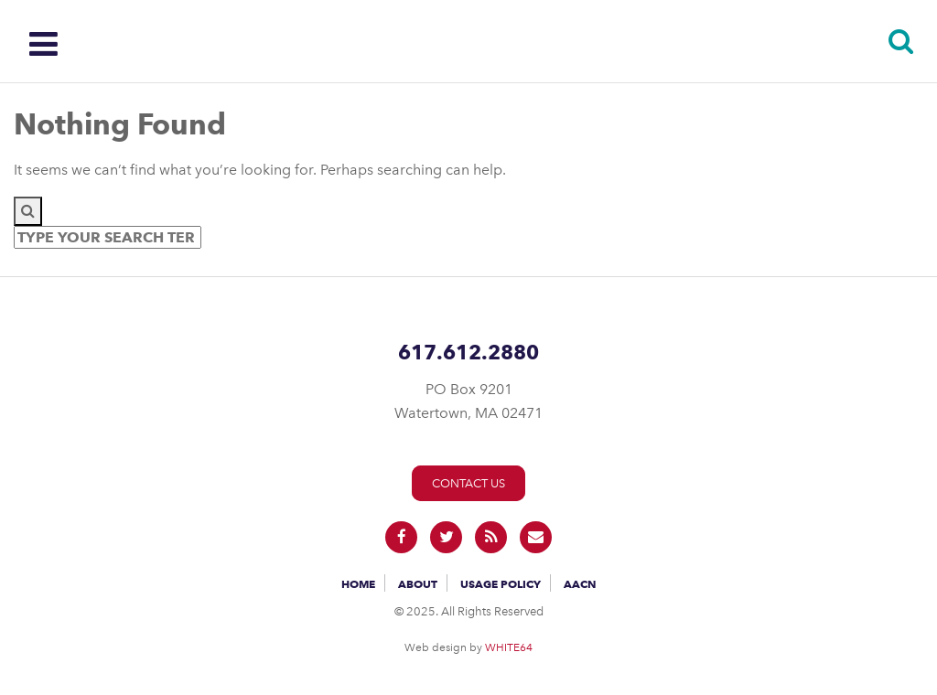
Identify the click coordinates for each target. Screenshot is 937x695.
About (417, 584)
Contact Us (468, 483)
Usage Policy (500, 584)
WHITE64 (509, 647)
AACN (580, 584)
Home (358, 584)
